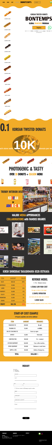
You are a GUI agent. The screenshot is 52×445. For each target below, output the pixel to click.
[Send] (26, 418)
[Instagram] (42, 434)
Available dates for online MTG (20, 399)
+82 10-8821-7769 (6, 437)
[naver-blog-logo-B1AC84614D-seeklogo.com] (51, 2)
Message (16, 404)
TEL (23, 383)
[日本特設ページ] (37, 2)
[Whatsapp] (50, 27)
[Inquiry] (38, 27)
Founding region (17, 395)
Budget (16, 391)
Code (14, 383)
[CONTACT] (28, 433)
